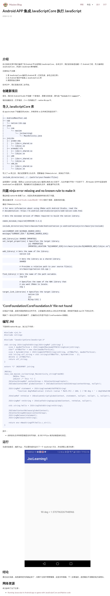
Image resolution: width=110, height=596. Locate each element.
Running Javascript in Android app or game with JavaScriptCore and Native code (39, 592)
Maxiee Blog (15, 4)
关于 (105, 4)
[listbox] (90, 4)
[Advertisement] (49, 37)
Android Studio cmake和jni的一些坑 (29, 200)
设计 (98, 4)
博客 (82, 4)
